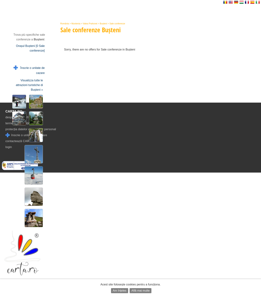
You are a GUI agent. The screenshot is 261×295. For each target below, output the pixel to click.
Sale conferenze (117, 23)
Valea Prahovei (90, 23)
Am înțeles (120, 290)
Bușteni (103, 23)
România (64, 23)
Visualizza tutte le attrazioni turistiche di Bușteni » (29, 85)
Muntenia (75, 23)
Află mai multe (140, 290)
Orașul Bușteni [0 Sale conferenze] (30, 48)
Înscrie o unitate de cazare (29, 70)
